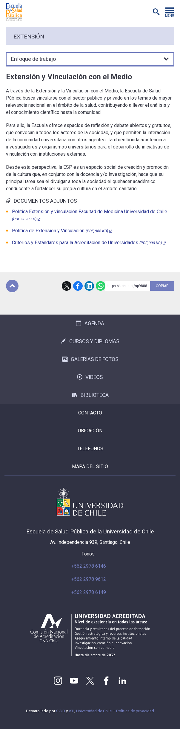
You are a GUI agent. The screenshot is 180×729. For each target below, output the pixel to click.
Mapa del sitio (90, 466)
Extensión (28, 36)
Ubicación (90, 431)
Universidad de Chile (94, 711)
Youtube (74, 681)
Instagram (58, 681)
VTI (71, 711)
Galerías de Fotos (90, 359)
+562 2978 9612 (88, 579)
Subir (12, 286)
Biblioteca (90, 395)
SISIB (60, 711)
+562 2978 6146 (88, 566)
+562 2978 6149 (88, 592)
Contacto (90, 413)
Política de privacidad (135, 711)
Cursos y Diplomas (90, 341)
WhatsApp (101, 286)
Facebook (78, 286)
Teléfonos (90, 448)
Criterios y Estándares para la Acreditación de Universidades (87, 242)
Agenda (90, 323)
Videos (90, 377)
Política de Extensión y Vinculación (60, 230)
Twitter (90, 681)
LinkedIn (89, 286)
